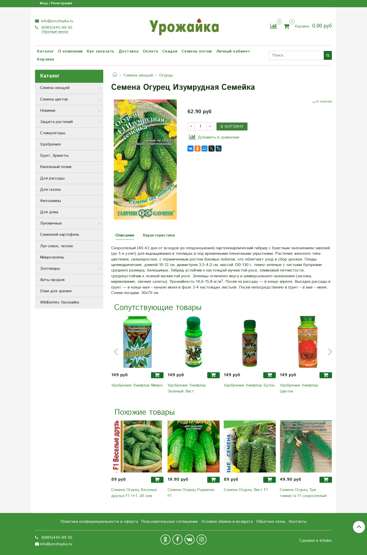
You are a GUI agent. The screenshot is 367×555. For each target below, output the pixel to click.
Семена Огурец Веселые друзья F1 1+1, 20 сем (134, 493)
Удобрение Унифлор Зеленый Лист (187, 388)
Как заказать (100, 51)
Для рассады (52, 178)
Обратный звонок (55, 32)
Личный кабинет (233, 51)
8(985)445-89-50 (56, 27)
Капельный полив (56, 167)
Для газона (50, 189)
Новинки (47, 111)
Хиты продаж (52, 280)
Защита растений (56, 122)
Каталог (45, 51)
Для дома (49, 212)
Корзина (45, 59)
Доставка (128, 51)
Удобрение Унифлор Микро (137, 385)
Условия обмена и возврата (227, 521)
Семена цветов (54, 99)
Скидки (170, 51)
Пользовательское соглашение (169, 521)
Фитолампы (50, 201)
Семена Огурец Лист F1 (246, 490)
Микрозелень (52, 257)
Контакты (297, 521)
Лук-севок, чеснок (56, 246)
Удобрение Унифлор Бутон (249, 385)
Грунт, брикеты (54, 155)
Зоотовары (50, 269)
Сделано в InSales (315, 541)
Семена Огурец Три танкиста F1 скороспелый (303, 493)
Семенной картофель (59, 235)
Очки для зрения (56, 291)
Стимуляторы (52, 133)
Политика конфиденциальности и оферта (99, 521)
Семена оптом (197, 51)
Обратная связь (271, 521)
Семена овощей (138, 75)
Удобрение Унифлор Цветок (299, 388)
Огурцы (166, 75)
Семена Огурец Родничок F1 (191, 493)
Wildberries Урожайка (59, 302)
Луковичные (51, 223)
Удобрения (50, 144)
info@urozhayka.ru (56, 21)
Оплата (150, 51)
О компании (70, 51)
